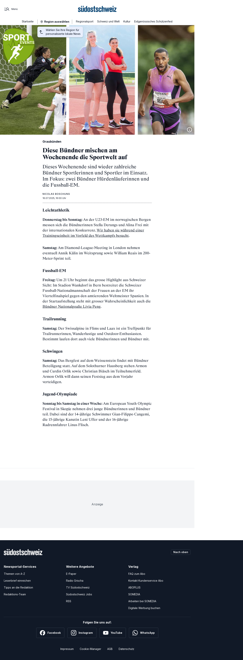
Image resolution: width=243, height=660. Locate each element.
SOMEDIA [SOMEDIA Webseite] (134, 594)
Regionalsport (84, 21)
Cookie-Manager (90, 648)
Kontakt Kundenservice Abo (145, 580)
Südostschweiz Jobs (79, 594)
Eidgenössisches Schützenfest (153, 21)
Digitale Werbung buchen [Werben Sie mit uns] (144, 608)
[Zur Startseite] (97, 9)
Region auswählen (56, 21)
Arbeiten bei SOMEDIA (142, 601)
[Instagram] (81, 633)
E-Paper (71, 573)
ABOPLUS (134, 587)
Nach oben (180, 552)
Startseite (28, 21)
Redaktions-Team (15, 594)
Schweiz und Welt (108, 21)
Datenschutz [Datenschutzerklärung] (126, 648)
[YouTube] (112, 633)
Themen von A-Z (14, 573)
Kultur (126, 21)
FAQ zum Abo (136, 573)
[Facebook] (50, 633)
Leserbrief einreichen (17, 580)
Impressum (67, 648)
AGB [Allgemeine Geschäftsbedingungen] (110, 648)
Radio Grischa (74, 580)
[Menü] (11, 9)
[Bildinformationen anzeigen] (189, 129)
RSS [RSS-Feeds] (68, 601)
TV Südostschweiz (78, 587)
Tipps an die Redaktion (18, 587)
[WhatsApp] (143, 633)
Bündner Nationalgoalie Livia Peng (72, 306)
